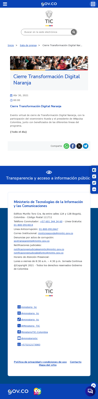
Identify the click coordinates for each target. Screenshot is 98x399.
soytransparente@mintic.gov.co (32, 241)
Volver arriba (93, 385)
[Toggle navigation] (5, 4)
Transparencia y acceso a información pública (49, 178)
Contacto (75, 362)
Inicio (11, 45)
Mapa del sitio (48, 365)
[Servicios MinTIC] (93, 4)
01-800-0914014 (23, 225)
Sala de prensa (28, 45)
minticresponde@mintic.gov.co (55, 233)
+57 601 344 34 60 (51, 221)
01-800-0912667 (48, 229)
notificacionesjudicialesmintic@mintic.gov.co (39, 249)
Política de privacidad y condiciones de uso (40, 362)
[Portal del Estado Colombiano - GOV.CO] (49, 3)
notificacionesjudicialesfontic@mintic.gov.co (39, 252)
